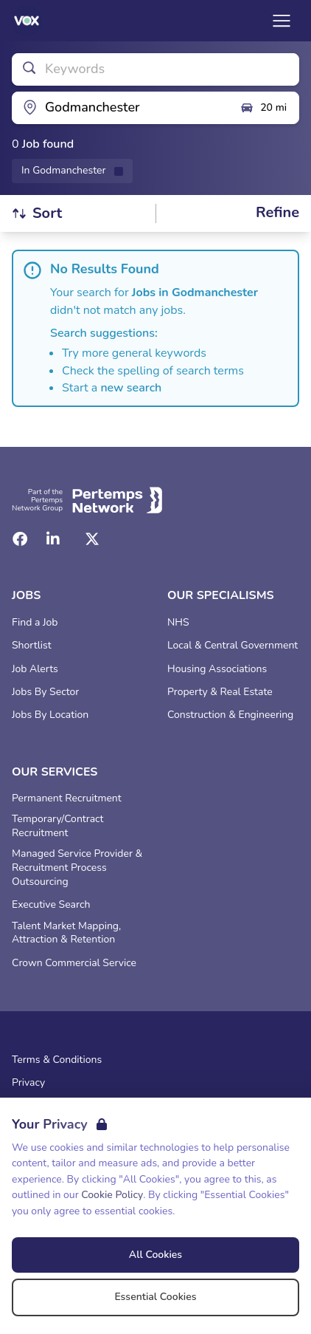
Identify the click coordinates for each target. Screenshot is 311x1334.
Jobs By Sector (45, 692)
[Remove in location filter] (72, 171)
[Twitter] (92, 539)
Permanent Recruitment (67, 798)
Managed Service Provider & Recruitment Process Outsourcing (77, 868)
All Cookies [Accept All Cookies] (155, 1255)
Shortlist (32, 645)
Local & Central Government (232, 645)
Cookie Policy (112, 1195)
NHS (178, 622)
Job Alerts (35, 669)
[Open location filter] (120, 107)
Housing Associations (217, 669)
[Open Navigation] (281, 20)
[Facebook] (20, 539)
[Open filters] (277, 213)
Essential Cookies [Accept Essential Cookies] (155, 1297)
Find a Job (34, 622)
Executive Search (51, 904)
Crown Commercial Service (74, 963)
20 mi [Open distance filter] (263, 107)
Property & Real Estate (220, 692)
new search (130, 388)
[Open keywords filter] (155, 69)
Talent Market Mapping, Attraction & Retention (66, 933)
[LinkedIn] (53, 539)
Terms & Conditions (57, 1060)
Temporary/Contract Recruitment (57, 826)
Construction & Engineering (230, 715)
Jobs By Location (50, 715)
